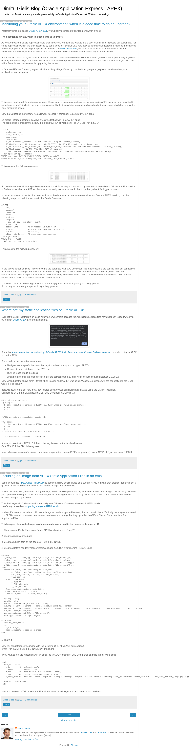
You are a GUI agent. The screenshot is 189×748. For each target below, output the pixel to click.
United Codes (86, 732)
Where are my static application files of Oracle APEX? (43, 310)
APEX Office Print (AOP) (32, 483)
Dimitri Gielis (24, 728)
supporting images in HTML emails (42, 506)
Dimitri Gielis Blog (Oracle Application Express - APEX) (61, 8)
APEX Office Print (68, 48)
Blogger (74, 745)
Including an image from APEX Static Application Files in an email (52, 476)
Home (69, 715)
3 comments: (31, 700)
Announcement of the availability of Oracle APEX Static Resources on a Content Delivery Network (61, 352)
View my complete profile (26, 739)
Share (6, 299)
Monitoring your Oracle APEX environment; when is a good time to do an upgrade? (65, 24)
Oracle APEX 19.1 (38, 31)
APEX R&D (102, 732)
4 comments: (31, 460)
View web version (69, 720)
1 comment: (30, 295)
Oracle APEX (19, 320)
